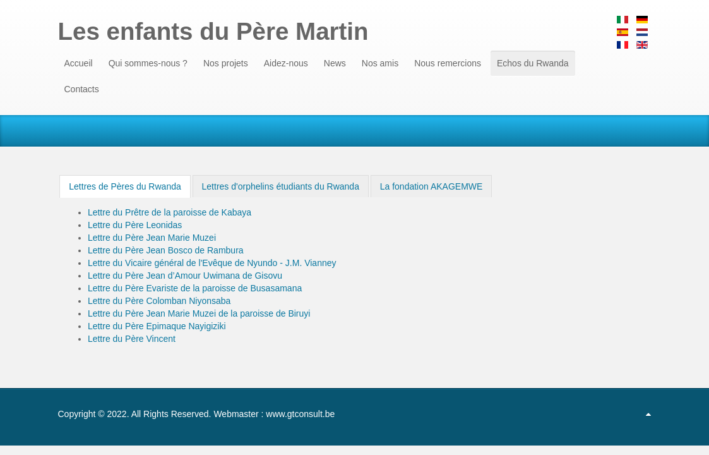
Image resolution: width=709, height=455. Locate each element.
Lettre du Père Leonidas (135, 225)
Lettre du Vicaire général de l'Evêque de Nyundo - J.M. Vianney (212, 263)
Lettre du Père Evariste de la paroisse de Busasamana (195, 288)
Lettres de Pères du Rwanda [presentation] (125, 186)
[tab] (124, 186)
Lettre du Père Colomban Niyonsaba (159, 301)
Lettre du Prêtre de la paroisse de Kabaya (169, 212)
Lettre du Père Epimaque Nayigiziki (157, 326)
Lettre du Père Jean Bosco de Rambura (166, 250)
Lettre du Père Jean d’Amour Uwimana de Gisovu (185, 275)
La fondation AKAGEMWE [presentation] (431, 186)
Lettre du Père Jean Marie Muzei (152, 238)
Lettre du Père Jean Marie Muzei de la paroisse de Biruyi (199, 313)
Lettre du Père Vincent (132, 339)
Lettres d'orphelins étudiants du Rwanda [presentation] (280, 186)
